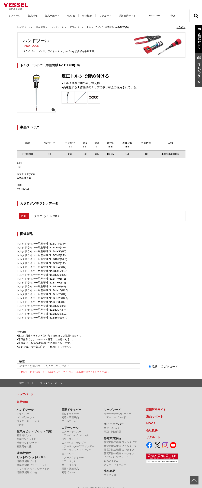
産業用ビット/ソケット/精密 (34, 427)
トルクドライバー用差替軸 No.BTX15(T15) (40, 269)
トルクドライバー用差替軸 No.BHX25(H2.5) (41, 295)
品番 (155, 362)
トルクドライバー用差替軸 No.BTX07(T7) (40, 306)
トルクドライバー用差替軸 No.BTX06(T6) (40, 302)
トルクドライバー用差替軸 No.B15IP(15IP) (40, 313)
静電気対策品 (112, 434)
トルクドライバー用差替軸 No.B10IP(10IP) (40, 258)
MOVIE (71, 15)
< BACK (181, 27)
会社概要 (87, 15)
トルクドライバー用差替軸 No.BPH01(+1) (40, 276)
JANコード (171, 362)
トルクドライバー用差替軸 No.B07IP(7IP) (40, 243)
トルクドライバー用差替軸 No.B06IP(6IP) (40, 247)
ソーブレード (112, 405)
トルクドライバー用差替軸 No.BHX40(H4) (40, 265)
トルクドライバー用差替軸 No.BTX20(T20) (40, 273)
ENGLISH (154, 15)
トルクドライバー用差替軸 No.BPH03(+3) (40, 284)
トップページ (13, 15)
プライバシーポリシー (52, 379)
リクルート (105, 15)
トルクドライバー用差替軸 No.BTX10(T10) (40, 310)
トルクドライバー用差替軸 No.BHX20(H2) (40, 291)
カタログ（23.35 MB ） (40, 216)
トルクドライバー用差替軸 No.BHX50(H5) (40, 250)
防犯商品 (109, 467)
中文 (173, 15)
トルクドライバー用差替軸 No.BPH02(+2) (40, 280)
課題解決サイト (127, 15)
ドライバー (75, 27)
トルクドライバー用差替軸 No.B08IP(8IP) (40, 262)
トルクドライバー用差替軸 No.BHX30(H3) (40, 299)
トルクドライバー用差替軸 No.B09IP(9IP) (40, 254)
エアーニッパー (114, 420)
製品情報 (33, 15)
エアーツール (70, 423)
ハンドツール (57, 27)
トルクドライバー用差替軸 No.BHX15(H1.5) (41, 287)
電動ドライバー (71, 405)
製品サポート (52, 15)
